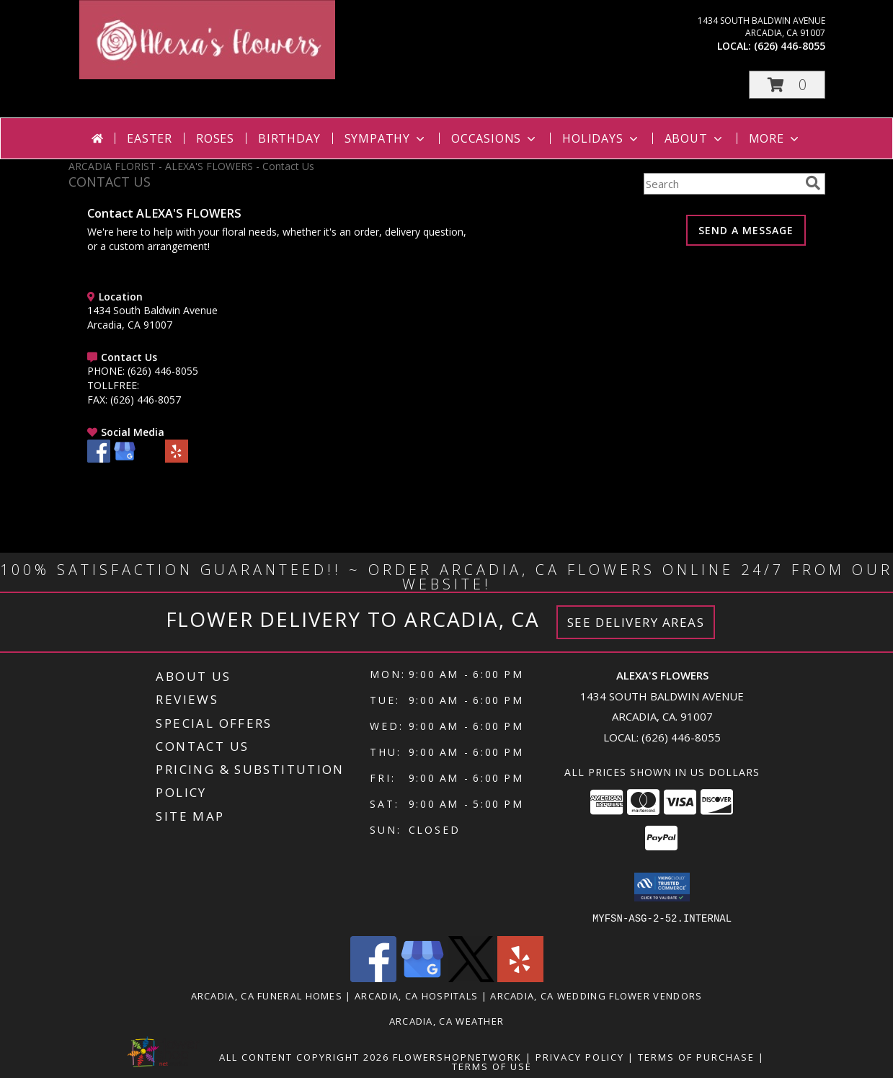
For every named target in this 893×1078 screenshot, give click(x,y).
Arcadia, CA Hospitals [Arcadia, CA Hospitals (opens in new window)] (416, 995)
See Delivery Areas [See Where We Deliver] (636, 622)
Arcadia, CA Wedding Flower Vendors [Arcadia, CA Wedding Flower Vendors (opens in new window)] (596, 995)
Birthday (289, 138)
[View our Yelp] (176, 459)
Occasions (494, 138)
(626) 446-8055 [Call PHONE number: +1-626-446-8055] (163, 371)
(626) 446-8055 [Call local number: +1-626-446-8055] (789, 46)
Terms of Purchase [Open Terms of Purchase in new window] (696, 1056)
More (775, 138)
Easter (149, 138)
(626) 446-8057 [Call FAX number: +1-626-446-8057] (145, 399)
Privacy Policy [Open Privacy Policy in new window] (580, 1056)
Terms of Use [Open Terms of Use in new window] (492, 1065)
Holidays (601, 138)
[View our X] (150, 459)
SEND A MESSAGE (746, 230)
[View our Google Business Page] (124, 459)
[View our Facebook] (98, 459)
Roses (215, 138)
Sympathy (386, 138)
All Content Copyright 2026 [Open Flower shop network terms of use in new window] (304, 1056)
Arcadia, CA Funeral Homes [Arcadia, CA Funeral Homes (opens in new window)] (267, 995)
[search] (813, 183)
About (695, 138)
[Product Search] (721, 184)
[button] (787, 85)
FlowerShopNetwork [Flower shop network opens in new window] (457, 1056)
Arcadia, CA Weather (447, 1020)
